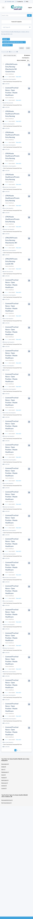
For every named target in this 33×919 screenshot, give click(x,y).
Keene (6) (3, 774)
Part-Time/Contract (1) (6, 802)
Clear (27, 48)
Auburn (5, 365)
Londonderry (6, 166)
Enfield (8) (3, 766)
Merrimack (6, 145)
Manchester (6, 79)
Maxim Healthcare (9, 74)
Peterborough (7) (5, 772)
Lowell (5, 102)
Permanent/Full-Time (17, 81)
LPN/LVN (6, 76)
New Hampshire (12, 79)
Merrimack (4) (4, 783)
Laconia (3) (4, 788)
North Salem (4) (4, 780)
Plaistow (5, 229)
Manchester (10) (5, 764)
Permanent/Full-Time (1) (7, 800)
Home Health (12, 76)
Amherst (5, 123)
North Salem (6, 459)
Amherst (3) (4, 785)
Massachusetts (10, 102)
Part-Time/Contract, (8, 81)
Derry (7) (3, 769)
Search (29, 15)
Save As (21, 48)
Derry (5, 208)
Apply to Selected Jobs (10, 55)
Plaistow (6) (4, 777)
